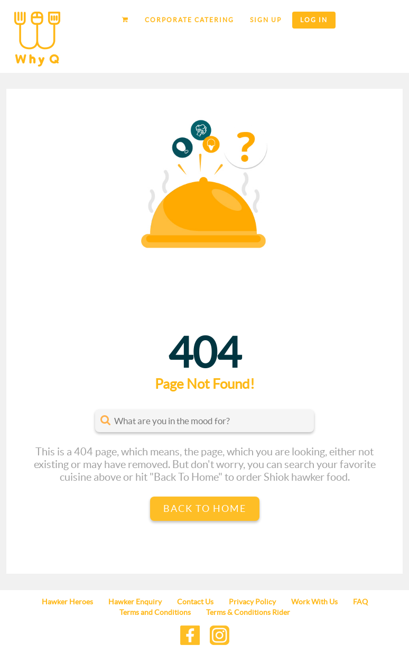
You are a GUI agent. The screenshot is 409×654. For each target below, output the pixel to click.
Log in (314, 19)
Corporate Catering (189, 19)
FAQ (360, 601)
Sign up (266, 19)
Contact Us (195, 601)
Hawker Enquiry (135, 601)
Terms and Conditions (155, 612)
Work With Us (314, 601)
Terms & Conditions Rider (248, 612)
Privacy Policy (252, 601)
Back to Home (204, 508)
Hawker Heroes (67, 601)
